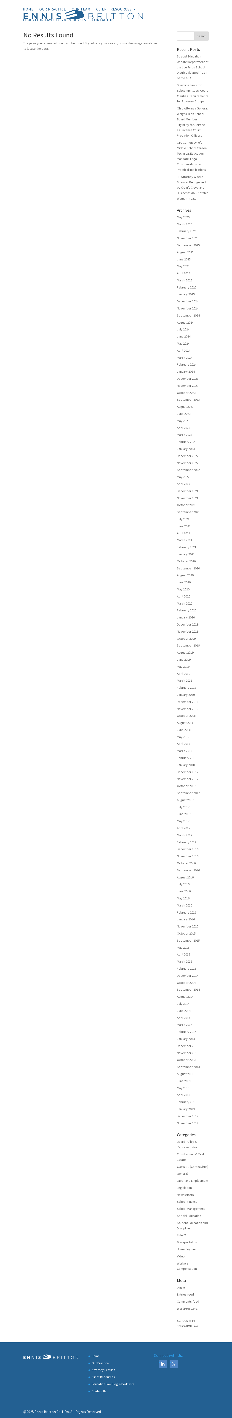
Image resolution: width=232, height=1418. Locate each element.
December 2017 (187, 772)
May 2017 (183, 821)
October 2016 (186, 863)
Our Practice (52, 9)
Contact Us (103, 20)
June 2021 (184, 526)
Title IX (181, 1235)
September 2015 (188, 940)
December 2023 (187, 379)
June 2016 (184, 891)
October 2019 (186, 638)
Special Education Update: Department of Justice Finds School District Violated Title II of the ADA (192, 67)
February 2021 (186, 547)
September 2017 (188, 793)
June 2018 (184, 730)
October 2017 (186, 786)
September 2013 (188, 1067)
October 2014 (186, 983)
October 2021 (186, 505)
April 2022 (183, 484)
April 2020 (183, 596)
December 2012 (187, 1116)
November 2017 (187, 779)
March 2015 (184, 961)
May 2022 (183, 477)
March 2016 (184, 905)
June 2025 (184, 259)
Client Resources (114, 9)
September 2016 (188, 870)
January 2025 (186, 294)
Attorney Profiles (103, 1370)
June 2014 (184, 1011)
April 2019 (183, 674)
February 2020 (186, 610)
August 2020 (185, 575)
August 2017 (185, 800)
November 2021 (187, 498)
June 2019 (184, 659)
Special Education (189, 1216)
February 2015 (186, 968)
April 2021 (183, 533)
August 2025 (185, 252)
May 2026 (183, 217)
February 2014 (186, 1032)
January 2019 (186, 695)
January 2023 (186, 449)
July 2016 (183, 884)
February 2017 (186, 842)
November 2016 (187, 856)
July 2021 (183, 519)
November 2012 (187, 1123)
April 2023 (183, 428)
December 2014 (187, 976)
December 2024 (187, 301)
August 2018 (185, 723)
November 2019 (187, 631)
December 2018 (187, 702)
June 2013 (184, 1081)
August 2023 (185, 407)
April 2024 (183, 350)
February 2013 (186, 1102)
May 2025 (183, 266)
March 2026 (184, 224)
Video (181, 1256)
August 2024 (185, 322)
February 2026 (186, 231)
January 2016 (186, 919)
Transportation (187, 1242)
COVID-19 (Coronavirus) (192, 1167)
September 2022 (188, 470)
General (182, 1173)
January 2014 (186, 1039)
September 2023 (188, 399)
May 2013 (183, 1088)
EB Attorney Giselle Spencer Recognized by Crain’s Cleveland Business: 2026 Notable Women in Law (192, 187)
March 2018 (184, 751)
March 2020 (184, 603)
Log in (181, 1287)
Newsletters (185, 1195)
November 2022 (187, 463)
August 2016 (185, 877)
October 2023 (186, 393)
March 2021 (184, 540)
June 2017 (184, 814)
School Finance (187, 1202)
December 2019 (187, 624)
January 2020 (186, 617)
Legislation (184, 1188)
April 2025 (183, 273)
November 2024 (187, 308)
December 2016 (187, 849)
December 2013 (187, 1046)
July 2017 (183, 807)
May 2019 (183, 667)
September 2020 (188, 568)
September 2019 (188, 645)
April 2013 (183, 1095)
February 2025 (186, 287)
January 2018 (186, 765)
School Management (191, 1209)
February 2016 (186, 912)
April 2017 (183, 828)
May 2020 (183, 589)
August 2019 (185, 652)
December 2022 (187, 456)
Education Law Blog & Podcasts (54, 20)
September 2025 (188, 245)
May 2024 (183, 343)
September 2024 (188, 315)
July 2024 (183, 329)
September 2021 (188, 512)
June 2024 (184, 336)
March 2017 (184, 835)
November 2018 (187, 709)
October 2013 (186, 1060)
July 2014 (183, 1004)
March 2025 (184, 280)
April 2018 (183, 744)
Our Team (81, 9)
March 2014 (184, 1025)
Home (28, 9)
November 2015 (187, 926)
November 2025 (187, 238)
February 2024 (186, 364)
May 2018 (183, 737)
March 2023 (184, 435)
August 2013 (185, 1074)
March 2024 (184, 358)
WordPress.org (187, 1308)
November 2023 (187, 386)
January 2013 (186, 1109)
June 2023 (184, 414)
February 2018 (186, 758)
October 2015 (186, 933)
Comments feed (188, 1301)
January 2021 (186, 554)
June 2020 (184, 582)
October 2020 (186, 561)
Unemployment (187, 1249)
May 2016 (183, 898)
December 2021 (187, 491)
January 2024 (186, 371)
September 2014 (188, 989)
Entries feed (185, 1294)
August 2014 (185, 997)
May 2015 (183, 947)
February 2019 (186, 688)
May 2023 (183, 421)
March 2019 (184, 680)
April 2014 (183, 1018)
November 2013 (187, 1053)
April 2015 (183, 954)
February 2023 (186, 442)
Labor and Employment (192, 1181)
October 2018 (186, 716)
